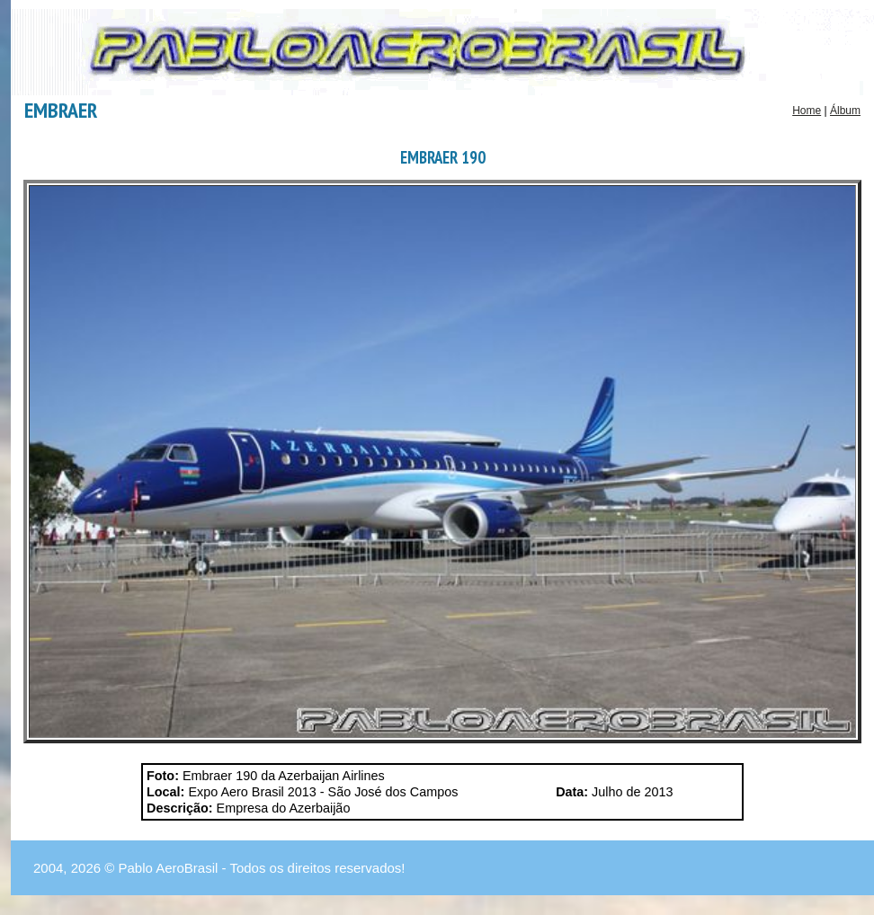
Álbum (845, 110)
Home (806, 110)
